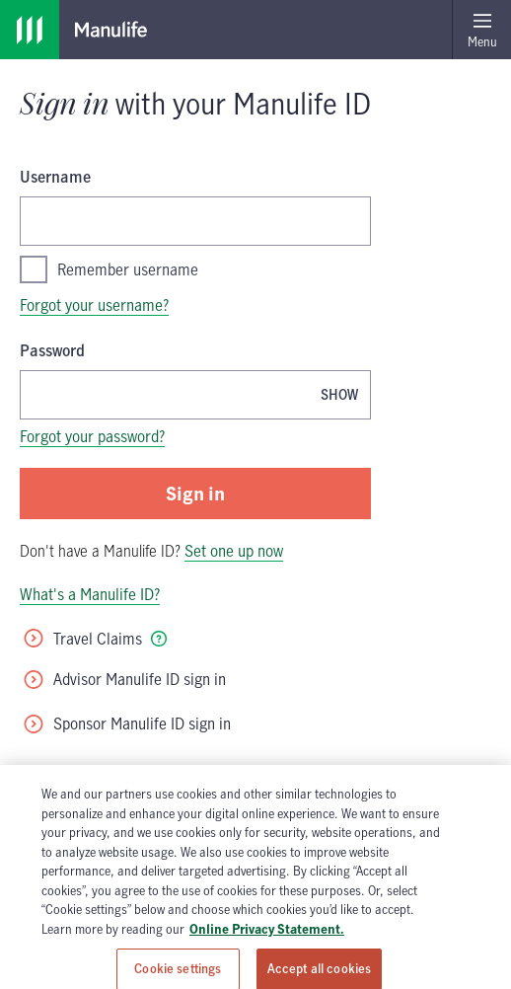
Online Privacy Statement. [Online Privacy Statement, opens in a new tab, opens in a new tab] (266, 951)
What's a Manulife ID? (90, 594)
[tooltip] (159, 638)
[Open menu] (481, 29)
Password (52, 350)
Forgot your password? (92, 436)
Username (55, 177)
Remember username (109, 269)
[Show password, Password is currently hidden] (339, 394)
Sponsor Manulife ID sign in (126, 723)
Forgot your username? (94, 305)
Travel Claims (82, 638)
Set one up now (233, 551)
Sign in (195, 493)
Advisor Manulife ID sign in (124, 679)
